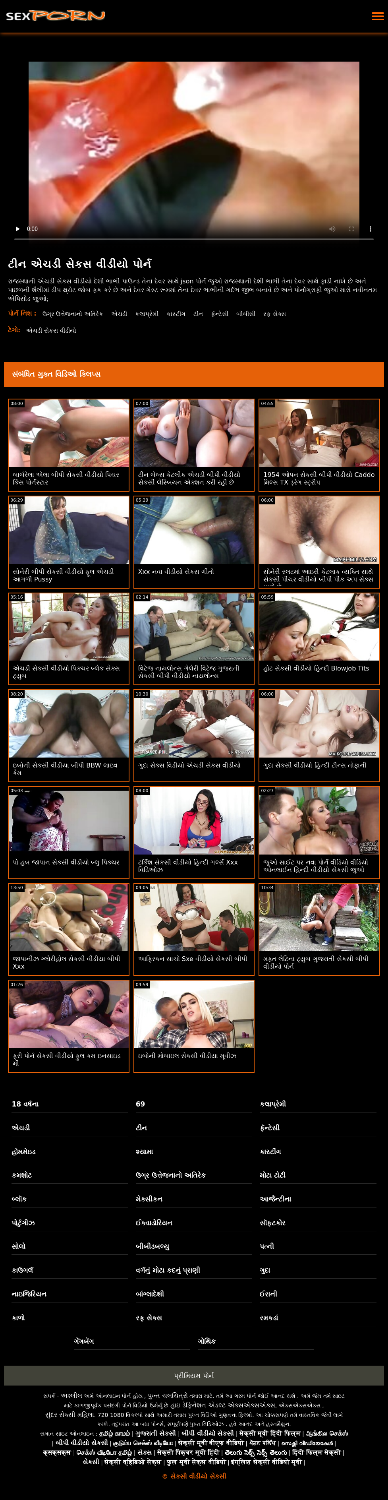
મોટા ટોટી (273, 1175)
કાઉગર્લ (22, 1270)
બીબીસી (256, 314)
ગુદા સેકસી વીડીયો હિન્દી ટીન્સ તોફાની (314, 765)
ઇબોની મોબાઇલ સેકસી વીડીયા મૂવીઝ (187, 1056)
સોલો (18, 1246)
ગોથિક (207, 1341)
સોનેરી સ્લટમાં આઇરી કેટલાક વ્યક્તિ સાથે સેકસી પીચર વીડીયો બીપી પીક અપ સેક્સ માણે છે (318, 579)
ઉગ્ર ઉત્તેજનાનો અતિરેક (75, 314)
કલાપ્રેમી (153, 314)
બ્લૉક (19, 1199)
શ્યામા (144, 1152)
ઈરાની (268, 1294)
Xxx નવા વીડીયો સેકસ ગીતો (176, 572)
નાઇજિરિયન (29, 1294)
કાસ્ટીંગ (183, 314)
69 (140, 1104)
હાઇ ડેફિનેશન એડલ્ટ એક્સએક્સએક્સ (222, 1405)
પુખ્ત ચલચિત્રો (168, 1395)
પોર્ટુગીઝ (23, 1223)
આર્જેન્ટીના (275, 1199)
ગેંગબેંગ (84, 1341)
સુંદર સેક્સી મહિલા (69, 1415)
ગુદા (265, 1270)
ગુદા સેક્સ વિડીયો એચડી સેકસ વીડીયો (189, 765)
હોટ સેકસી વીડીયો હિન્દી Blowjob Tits (316, 668)
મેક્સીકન (149, 1199)
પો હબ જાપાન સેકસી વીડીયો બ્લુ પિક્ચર (66, 862)
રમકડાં (269, 1318)
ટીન (206, 314)
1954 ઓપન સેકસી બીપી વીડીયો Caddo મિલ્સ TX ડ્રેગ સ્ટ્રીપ (318, 478)
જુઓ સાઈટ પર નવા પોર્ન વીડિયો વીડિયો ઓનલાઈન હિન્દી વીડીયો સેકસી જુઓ (315, 866)
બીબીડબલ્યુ (152, 1246)
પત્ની (267, 1246)
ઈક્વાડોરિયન (154, 1223)
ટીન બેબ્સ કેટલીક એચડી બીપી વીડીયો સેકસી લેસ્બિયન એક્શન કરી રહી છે (189, 478)
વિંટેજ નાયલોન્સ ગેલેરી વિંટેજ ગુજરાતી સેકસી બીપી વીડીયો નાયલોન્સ (188, 672)
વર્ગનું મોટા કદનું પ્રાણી (168, 1270)
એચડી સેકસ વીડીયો (53, 330)
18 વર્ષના (25, 1104)
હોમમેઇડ (23, 1152)
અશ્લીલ (71, 1395)
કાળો (18, 1318)
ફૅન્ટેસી (228, 314)
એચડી (124, 314)
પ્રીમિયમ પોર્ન (194, 1376)
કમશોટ (22, 1175)
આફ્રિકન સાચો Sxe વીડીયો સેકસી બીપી (192, 959)
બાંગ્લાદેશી (150, 1294)
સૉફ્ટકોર (273, 1223)
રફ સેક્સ (287, 314)
